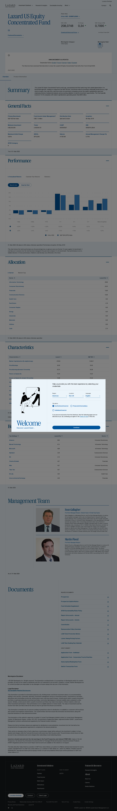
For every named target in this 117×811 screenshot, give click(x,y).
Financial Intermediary (80, 406)
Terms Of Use (84, 416)
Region (54, 393)
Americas (55, 396)
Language (88, 393)
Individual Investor (61, 410)
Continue (76, 427)
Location (71, 393)
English (88, 396)
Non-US (71, 396)
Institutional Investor (61, 406)
